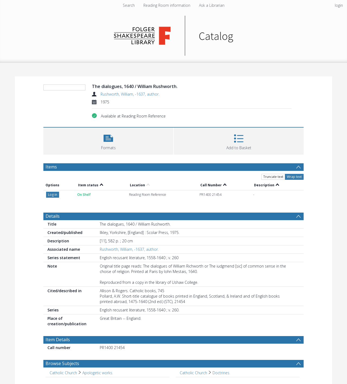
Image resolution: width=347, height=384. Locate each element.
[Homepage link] (173, 34)
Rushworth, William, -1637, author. (130, 94)
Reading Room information (166, 5)
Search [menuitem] (129, 5)
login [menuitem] (339, 5)
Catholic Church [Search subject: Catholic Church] (63, 372)
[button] (108, 140)
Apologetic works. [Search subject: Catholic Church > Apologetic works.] (97, 372)
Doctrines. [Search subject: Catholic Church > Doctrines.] (221, 372)
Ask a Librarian (211, 5)
